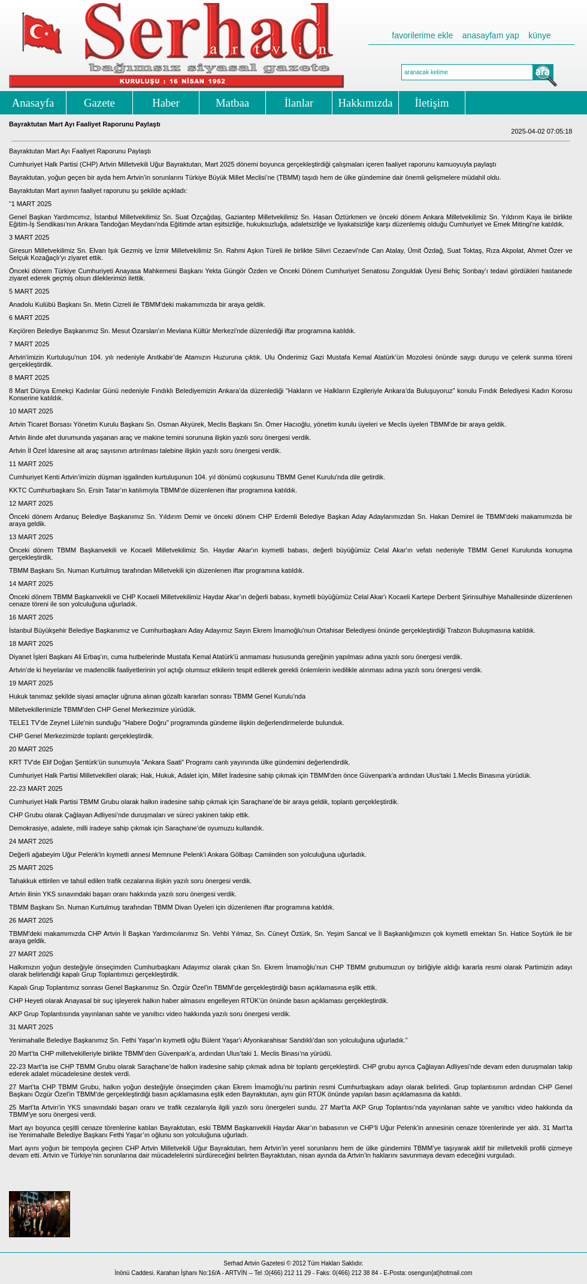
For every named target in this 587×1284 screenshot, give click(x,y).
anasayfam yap (490, 35)
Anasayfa (33, 102)
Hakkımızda (365, 102)
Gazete (99, 102)
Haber (166, 102)
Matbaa (232, 102)
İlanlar (299, 102)
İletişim (432, 102)
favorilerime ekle (422, 35)
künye (539, 35)
